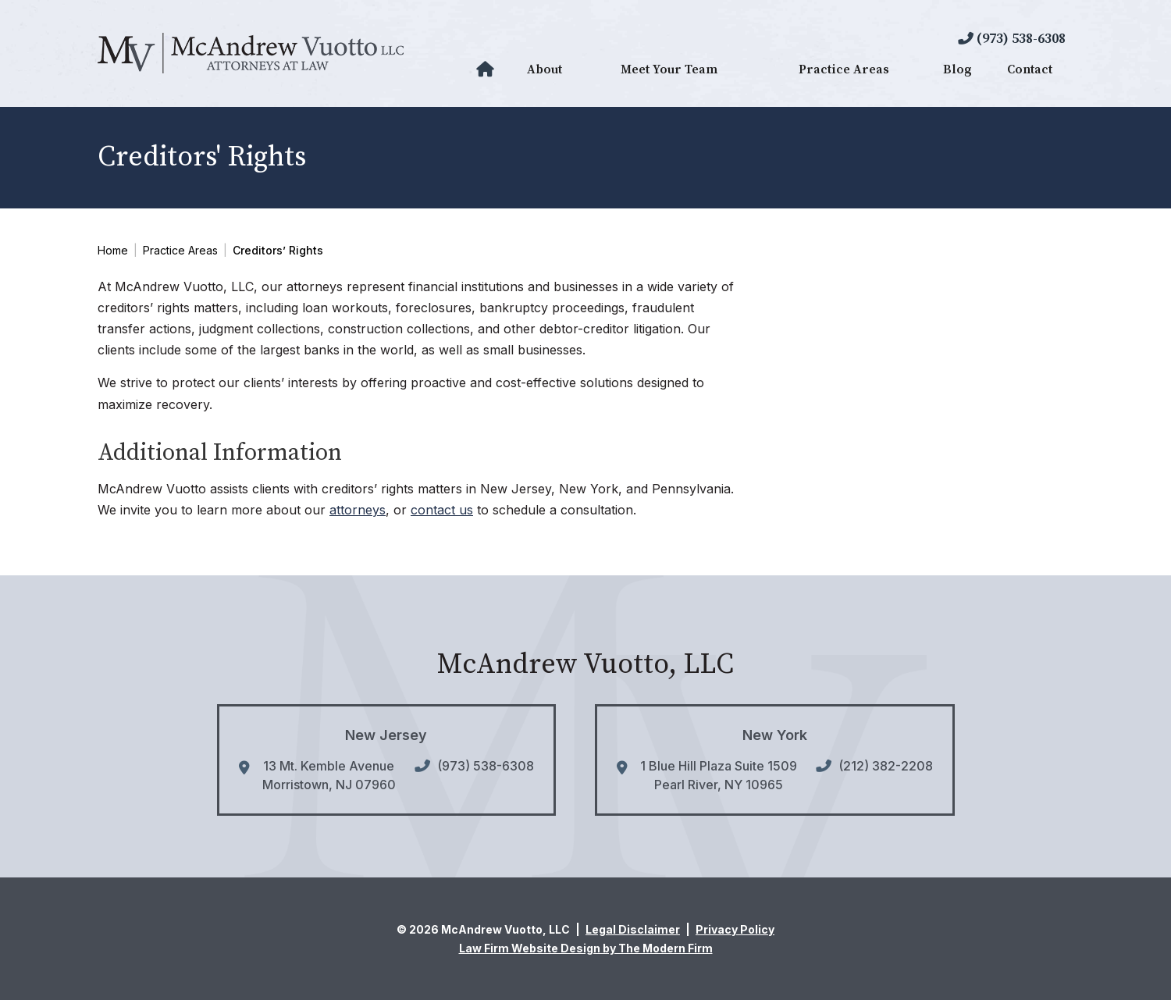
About (544, 69)
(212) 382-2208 (885, 766)
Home (487, 69)
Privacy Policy (735, 929)
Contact (1029, 69)
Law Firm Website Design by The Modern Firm (586, 948)
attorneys (357, 510)
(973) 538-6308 (1021, 39)
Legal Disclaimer (633, 929)
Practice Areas (844, 69)
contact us (442, 510)
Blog (957, 69)
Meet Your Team (669, 69)
